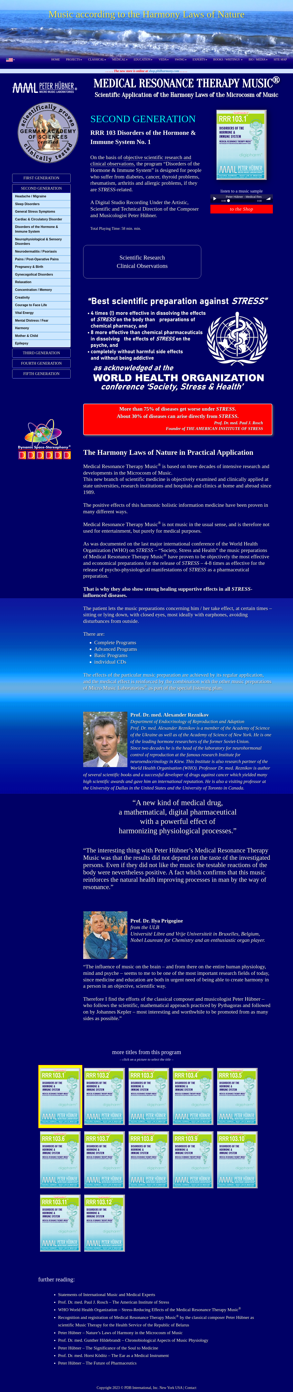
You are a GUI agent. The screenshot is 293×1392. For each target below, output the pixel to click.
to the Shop (241, 209)
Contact (190, 1388)
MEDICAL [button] (120, 59)
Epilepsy (21, 343)
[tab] (41, 178)
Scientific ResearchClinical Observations (142, 261)
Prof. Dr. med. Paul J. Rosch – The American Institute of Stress (113, 1302)
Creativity (22, 297)
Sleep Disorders (27, 204)
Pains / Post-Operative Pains (37, 259)
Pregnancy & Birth (29, 266)
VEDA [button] (164, 59)
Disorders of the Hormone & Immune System (36, 229)
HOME (55, 59)
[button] (10, 59)
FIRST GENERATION (41, 178)
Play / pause (214, 198)
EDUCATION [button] (143, 59)
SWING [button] (180, 59)
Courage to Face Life (31, 305)
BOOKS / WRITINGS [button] (228, 59)
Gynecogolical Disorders (34, 274)
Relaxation (23, 282)
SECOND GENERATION (41, 188)
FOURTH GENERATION (41, 363)
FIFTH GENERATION (41, 374)
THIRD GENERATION (41, 353)
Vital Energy (24, 312)
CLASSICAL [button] (97, 59)
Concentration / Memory (33, 289)
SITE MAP (280, 59)
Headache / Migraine (30, 196)
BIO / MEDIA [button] (258, 59)
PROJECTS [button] (74, 59)
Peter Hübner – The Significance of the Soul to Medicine (108, 1348)
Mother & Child (26, 336)
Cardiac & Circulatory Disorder (38, 219)
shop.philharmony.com (164, 71)
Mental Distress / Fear (31, 320)
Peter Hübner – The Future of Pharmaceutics (97, 1363)
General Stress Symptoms (35, 211)
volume (268, 198)
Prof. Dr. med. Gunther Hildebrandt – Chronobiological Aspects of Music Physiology (133, 1340)
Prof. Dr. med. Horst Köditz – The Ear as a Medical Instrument (113, 1355)
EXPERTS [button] (200, 59)
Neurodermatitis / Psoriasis (36, 251)
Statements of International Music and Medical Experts (106, 1294)
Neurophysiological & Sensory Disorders (38, 241)
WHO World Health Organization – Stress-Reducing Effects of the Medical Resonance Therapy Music (149, 1309)
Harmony (22, 328)
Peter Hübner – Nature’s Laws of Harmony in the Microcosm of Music (120, 1332)
